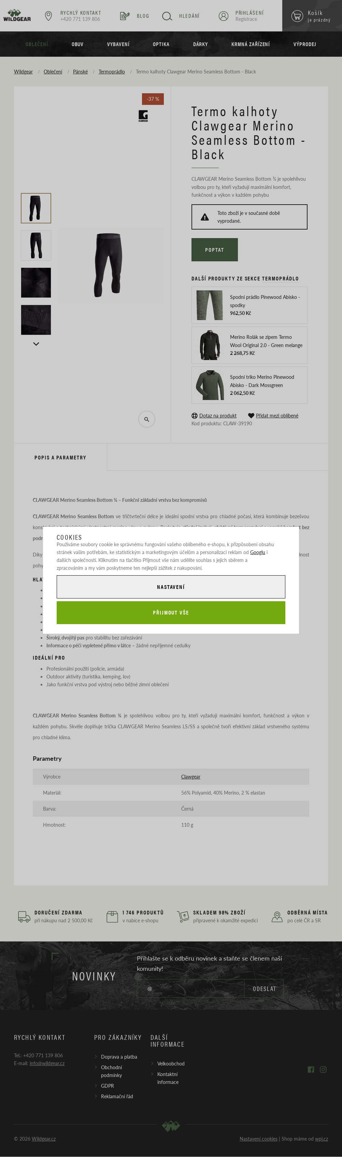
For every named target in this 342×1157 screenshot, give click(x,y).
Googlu (257, 551)
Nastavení (171, 586)
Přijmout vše (171, 613)
